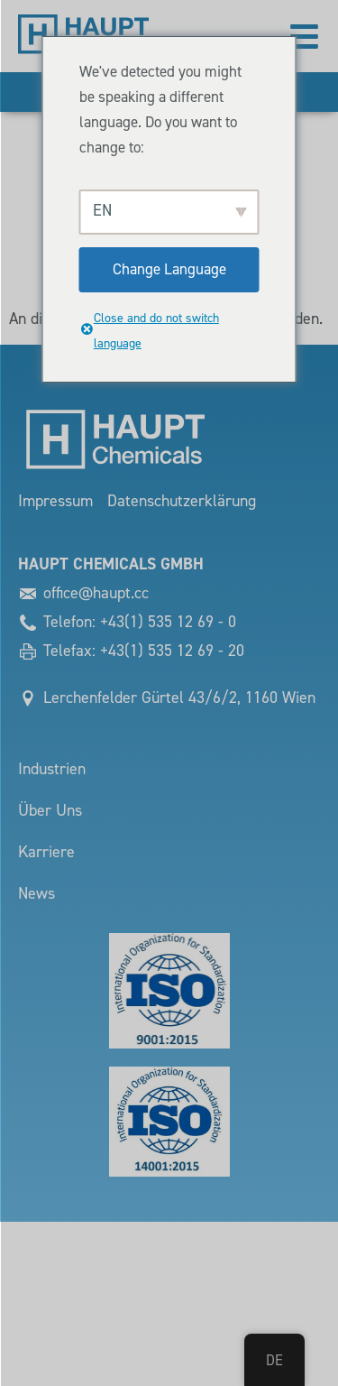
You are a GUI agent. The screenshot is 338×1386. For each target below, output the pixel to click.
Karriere (46, 852)
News (36, 893)
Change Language (169, 269)
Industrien (52, 769)
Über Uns (50, 810)
